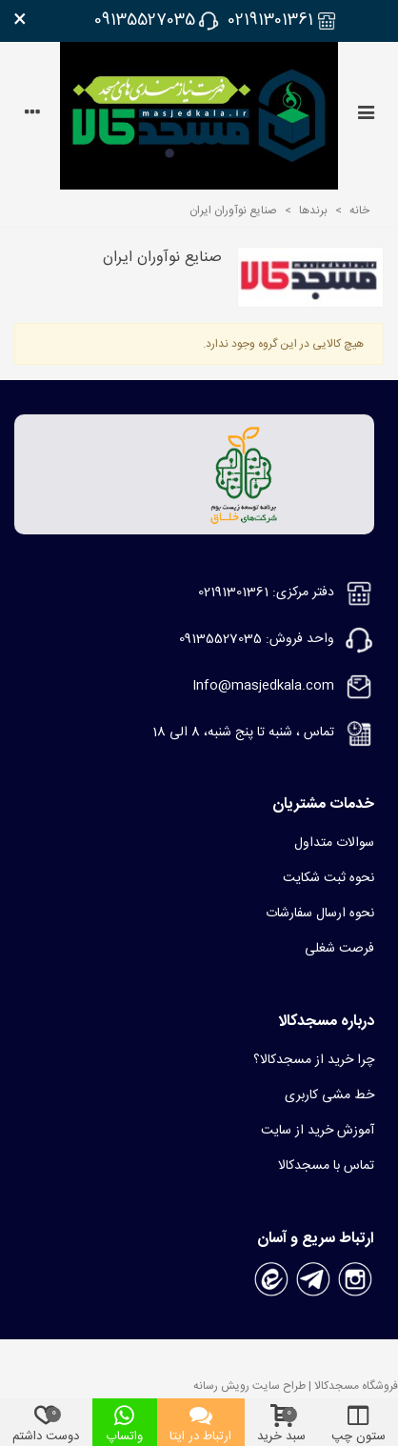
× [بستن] (20, 21)
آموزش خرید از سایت (317, 1130)
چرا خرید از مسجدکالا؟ (313, 1060)
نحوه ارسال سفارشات (320, 913)
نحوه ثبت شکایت (328, 878)
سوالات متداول (334, 843)
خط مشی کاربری (329, 1095)
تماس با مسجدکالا (326, 1166)
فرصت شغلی (339, 948)
